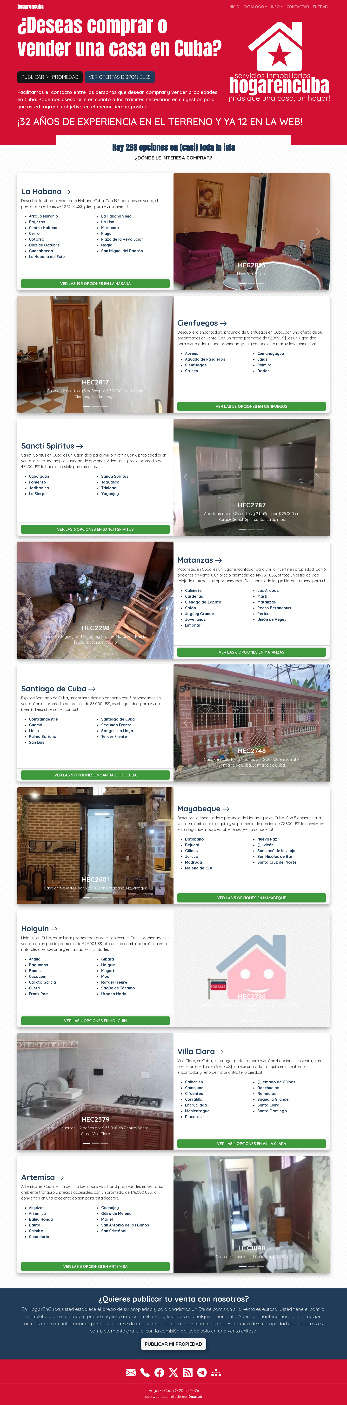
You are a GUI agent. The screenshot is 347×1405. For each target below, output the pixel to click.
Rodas (263, 370)
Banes (34, 970)
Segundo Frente (116, 724)
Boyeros (37, 221)
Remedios (266, 1093)
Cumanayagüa (270, 353)
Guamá (35, 724)
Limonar (192, 625)
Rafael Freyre (114, 982)
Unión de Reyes (271, 619)
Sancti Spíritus (114, 476)
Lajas (262, 359)
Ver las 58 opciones (251, 406)
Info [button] (275, 6)
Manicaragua (197, 1110)
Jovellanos (195, 619)
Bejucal (192, 844)
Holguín (39, 928)
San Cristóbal (113, 1230)
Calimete (193, 590)
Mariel (107, 1219)
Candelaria (39, 1236)
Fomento (37, 482)
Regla (106, 245)
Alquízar (36, 1207)
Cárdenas (194, 596)
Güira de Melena (116, 1213)
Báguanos (38, 964)
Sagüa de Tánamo (118, 988)
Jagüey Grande (199, 613)
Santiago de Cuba (58, 688)
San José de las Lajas (277, 850)
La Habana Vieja (116, 216)
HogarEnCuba (30, 6)
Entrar (320, 6)
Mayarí (107, 970)
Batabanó (194, 839)
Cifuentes (194, 1093)
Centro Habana (43, 227)
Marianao (110, 227)
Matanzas (199, 559)
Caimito (36, 1230)
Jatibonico (39, 487)
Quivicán (265, 844)
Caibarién (194, 1082)
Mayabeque (203, 808)
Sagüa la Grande (273, 1099)
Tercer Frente (114, 736)
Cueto (34, 988)
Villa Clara (200, 1051)
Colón (190, 607)
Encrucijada (196, 1105)
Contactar (298, 6)
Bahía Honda (41, 1219)
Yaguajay (110, 493)
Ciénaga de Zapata (203, 602)
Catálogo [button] (253, 6)
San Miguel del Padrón (122, 250)
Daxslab (195, 1396)
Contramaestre (43, 719)
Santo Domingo (272, 1110)
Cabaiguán (39, 476)
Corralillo (193, 1099)
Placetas (193, 1116)
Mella (34, 730)
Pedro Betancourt (274, 607)
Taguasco (110, 482)
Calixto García (42, 982)
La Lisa (107, 221)
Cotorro (36, 239)
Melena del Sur (199, 868)
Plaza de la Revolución (122, 239)
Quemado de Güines (276, 1082)
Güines (191, 850)
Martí (262, 596)
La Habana (46, 191)
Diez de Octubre (44, 245)
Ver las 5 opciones (95, 775)
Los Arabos (268, 590)
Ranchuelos (268, 1087)
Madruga (193, 862)
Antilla (34, 959)
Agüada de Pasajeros (205, 359)
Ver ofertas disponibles (120, 77)
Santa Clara (268, 1105)
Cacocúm (37, 976)
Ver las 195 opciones (95, 283)
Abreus (191, 353)
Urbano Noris (113, 993)
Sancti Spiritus (52, 445)
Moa (105, 976)
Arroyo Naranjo (43, 216)
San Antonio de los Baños (125, 1225)
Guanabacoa (41, 250)
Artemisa (42, 1177)
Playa (106, 233)
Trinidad (108, 487)
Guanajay (110, 1207)
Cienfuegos (202, 322)
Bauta (34, 1225)
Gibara (107, 959)
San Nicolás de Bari (275, 856)
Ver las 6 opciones (95, 529)
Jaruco (191, 856)
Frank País (38, 993)
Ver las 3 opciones (95, 1266)
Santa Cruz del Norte (277, 862)
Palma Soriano (42, 736)
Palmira (264, 365)
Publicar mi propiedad (50, 77)
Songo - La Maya (117, 730)
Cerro (34, 233)
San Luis (36, 742)
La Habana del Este (47, 256)
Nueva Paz (267, 839)
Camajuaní (194, 1087)
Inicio (234, 6)
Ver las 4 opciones (95, 1020)
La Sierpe (38, 493)
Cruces (191, 370)
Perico (263, 613)
